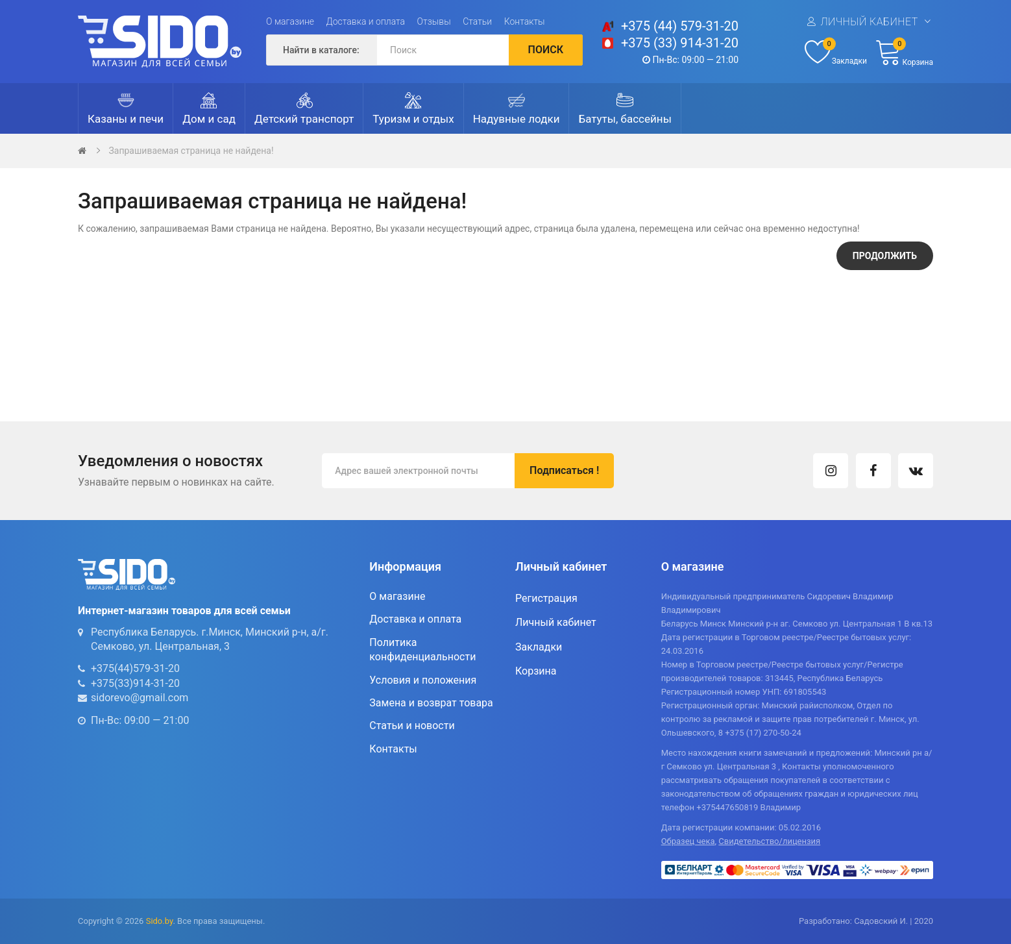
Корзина (535, 671)
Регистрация (546, 598)
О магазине (290, 21)
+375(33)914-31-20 (135, 683)
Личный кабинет (869, 22)
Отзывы (434, 21)
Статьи (477, 21)
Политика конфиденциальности (422, 649)
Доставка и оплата (366, 21)
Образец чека (688, 841)
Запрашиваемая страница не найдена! (190, 150)
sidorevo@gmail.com (139, 697)
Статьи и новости (411, 725)
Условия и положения (422, 680)
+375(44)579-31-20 (135, 668)
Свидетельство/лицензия (769, 841)
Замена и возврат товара (431, 703)
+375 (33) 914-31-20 (679, 43)
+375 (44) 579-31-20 (679, 26)
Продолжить (885, 256)
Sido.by (159, 921)
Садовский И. (881, 921)
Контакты (524, 21)
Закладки (538, 647)
